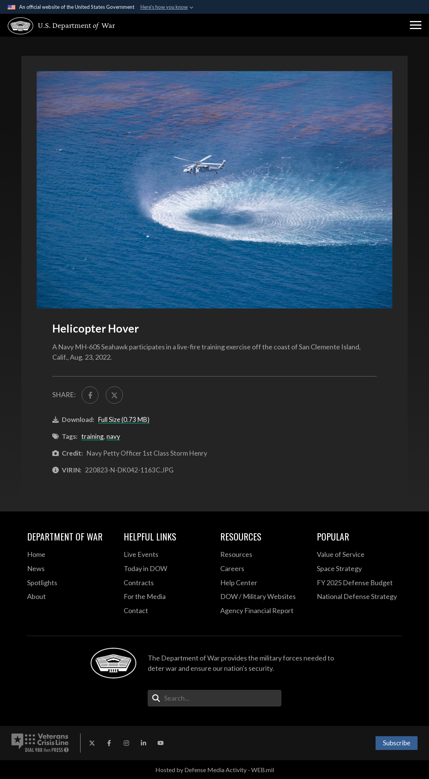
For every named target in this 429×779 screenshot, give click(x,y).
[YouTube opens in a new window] (160, 743)
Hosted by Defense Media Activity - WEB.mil (214, 769)
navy (113, 436)
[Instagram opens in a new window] (126, 743)
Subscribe (396, 743)
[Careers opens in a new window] (262, 569)
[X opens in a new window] (92, 743)
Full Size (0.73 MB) (124, 419)
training (92, 436)
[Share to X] (114, 394)
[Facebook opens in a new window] (109, 743)
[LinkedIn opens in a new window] (143, 743)
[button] (415, 25)
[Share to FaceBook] (90, 394)
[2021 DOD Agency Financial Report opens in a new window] (262, 611)
